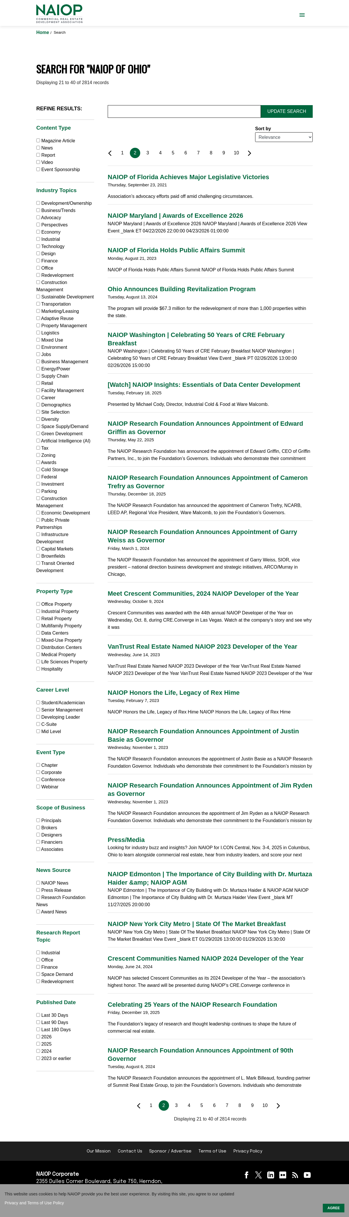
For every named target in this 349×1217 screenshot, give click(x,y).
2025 (46, 1044)
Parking (46, 491)
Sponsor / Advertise (170, 1151)
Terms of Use (212, 1151)
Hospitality (49, 669)
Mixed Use (49, 340)
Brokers (46, 827)
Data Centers (52, 633)
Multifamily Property (59, 625)
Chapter (47, 765)
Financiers (49, 842)
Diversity (47, 419)
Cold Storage (52, 469)
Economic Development (63, 512)
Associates (49, 849)
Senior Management (59, 709)
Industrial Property (57, 611)
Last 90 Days (54, 1022)
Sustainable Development (65, 296)
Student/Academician (60, 702)
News (44, 147)
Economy (48, 232)
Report (45, 155)
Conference (50, 779)
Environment (51, 347)
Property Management (61, 325)
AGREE (333, 1208)
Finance (47, 260)
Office (44, 268)
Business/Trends (55, 210)
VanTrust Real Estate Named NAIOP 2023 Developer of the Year (202, 646)
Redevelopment (55, 275)
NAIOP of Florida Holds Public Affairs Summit (176, 250)
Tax (42, 448)
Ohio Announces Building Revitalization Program (182, 289)
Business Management (62, 361)
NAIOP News (52, 883)
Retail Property (54, 618)
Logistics (47, 332)
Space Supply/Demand (62, 426)
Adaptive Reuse (55, 318)
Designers (49, 834)
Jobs (43, 354)
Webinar (47, 786)
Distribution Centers (59, 647)
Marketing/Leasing (57, 311)
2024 (46, 1051)
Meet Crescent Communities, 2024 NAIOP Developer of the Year (203, 593)
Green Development (59, 433)
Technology (50, 246)
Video (44, 162)
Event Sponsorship (58, 169)
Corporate (49, 772)
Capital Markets (54, 548)
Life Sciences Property (62, 661)
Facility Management (60, 390)
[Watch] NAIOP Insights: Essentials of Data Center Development (204, 384)
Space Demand (54, 974)
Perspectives (52, 224)
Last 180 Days (56, 1029)
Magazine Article (55, 140)
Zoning (45, 455)
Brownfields (50, 556)
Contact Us (130, 1151)
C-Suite (46, 724)
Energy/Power (53, 368)
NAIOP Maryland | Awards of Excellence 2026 (175, 215)
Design (46, 253)
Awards (46, 462)
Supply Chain (52, 376)
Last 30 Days (54, 1015)
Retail (44, 383)
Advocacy (48, 217)
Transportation (53, 304)
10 (236, 152)
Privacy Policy (248, 1151)
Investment (50, 484)
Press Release (53, 890)
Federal (46, 476)
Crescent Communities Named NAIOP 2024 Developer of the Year (206, 958)
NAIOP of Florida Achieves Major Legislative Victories (188, 177)
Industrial (48, 239)
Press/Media (126, 839)
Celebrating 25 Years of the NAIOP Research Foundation (192, 1004)
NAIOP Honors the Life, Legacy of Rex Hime (174, 692)
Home (43, 32)
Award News (51, 911)
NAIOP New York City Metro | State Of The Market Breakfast (197, 924)
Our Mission (99, 1151)
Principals (48, 820)
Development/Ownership (64, 203)
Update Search (287, 111)
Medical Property (56, 654)
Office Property (54, 604)
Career (45, 397)
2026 (46, 1036)
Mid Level (48, 731)
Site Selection (52, 412)
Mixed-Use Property (59, 640)
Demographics (53, 404)
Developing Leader (58, 717)
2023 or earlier (56, 1058)
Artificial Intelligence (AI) (63, 440)
